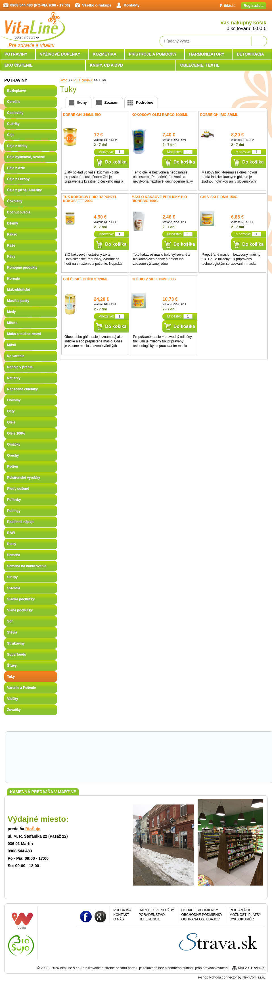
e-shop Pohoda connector (217, 977)
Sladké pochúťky (21, 599)
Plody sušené (18, 489)
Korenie (13, 279)
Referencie (149, 919)
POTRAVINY (16, 54)
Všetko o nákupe (97, 5)
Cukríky (13, 124)
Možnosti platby (245, 915)
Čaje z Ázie (16, 168)
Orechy (13, 456)
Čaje (10, 135)
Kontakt (121, 915)
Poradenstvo (152, 915)
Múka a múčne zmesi (24, 334)
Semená (13, 555)
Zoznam (111, 102)
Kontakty (132, 5)
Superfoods (16, 655)
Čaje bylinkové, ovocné (26, 157)
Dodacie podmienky (199, 910)
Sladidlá (13, 588)
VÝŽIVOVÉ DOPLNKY (60, 54)
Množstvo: (106, 152)
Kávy (11, 257)
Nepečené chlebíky (22, 389)
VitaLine (32, 24)
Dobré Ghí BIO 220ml (219, 115)
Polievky (14, 500)
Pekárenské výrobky (23, 478)
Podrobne (144, 102)
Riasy (11, 544)
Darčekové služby (156, 910)
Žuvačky (14, 710)
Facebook (86, 916)
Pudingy (13, 511)
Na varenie (15, 356)
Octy (11, 411)
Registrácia (253, 5)
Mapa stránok (251, 968)
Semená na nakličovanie (27, 566)
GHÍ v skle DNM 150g (218, 197)
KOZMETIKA (104, 54)
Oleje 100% (16, 433)
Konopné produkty (22, 268)
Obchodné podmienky (202, 915)
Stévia (12, 632)
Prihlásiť (227, 5)
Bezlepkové (16, 91)
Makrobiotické (18, 290)
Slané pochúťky (20, 610)
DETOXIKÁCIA (250, 54)
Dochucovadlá (18, 212)
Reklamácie (240, 910)
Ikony (82, 102)
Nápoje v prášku (20, 367)
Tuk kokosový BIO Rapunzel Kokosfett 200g (90, 199)
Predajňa (122, 910)
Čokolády (14, 201)
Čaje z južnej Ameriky (24, 190)
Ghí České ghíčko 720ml (85, 279)
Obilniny (14, 400)
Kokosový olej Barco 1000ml (159, 115)
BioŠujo (32, 829)
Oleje (11, 422)
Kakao (12, 234)
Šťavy (12, 666)
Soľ (10, 621)
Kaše (11, 245)
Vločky (12, 699)
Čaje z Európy (18, 179)
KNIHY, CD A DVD (106, 65)
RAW (11, 533)
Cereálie (13, 102)
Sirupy (12, 577)
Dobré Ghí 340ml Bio (82, 115)
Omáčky (13, 444)
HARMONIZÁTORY (206, 54)
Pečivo (12, 467)
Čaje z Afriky (17, 146)
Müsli (11, 345)
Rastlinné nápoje (20, 522)
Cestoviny (15, 113)
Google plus (100, 916)
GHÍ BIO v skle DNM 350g (153, 279)
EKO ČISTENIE (19, 65)
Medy (11, 312)
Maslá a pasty (18, 301)
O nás (118, 919)
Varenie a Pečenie (21, 688)
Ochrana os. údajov (200, 919)
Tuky (11, 677)
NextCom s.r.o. (253, 977)
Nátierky (13, 378)
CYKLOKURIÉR (241, 919)
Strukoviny (16, 643)
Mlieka (12, 323)
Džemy (12, 223)
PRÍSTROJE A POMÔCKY (153, 54)
